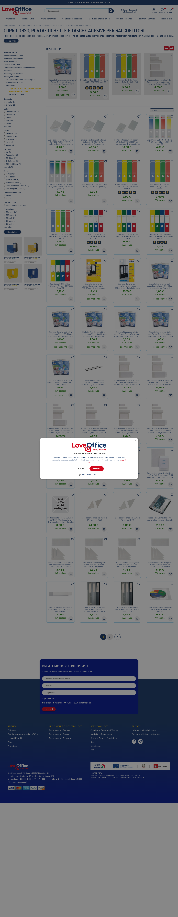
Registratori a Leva (16, 94)
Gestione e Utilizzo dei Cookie (146, 848)
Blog (10, 856)
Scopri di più (166, 19)
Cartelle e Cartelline (12, 65)
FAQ (92, 864)
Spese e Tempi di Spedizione (103, 852)
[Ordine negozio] (162, 238)
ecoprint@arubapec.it (19, 896)
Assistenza (95, 860)
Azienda (58, 816)
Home (6, 25)
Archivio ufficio (29, 19)
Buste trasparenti (10, 62)
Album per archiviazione (13, 59)
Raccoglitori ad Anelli (14, 82)
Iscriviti (49, 823)
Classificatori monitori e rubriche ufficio (19, 68)
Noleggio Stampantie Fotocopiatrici (129, 11)
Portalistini (8, 71)
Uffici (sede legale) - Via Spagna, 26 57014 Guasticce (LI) (28, 887)
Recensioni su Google (59, 848)
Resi (92, 856)
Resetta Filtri (12, 198)
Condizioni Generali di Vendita (104, 844)
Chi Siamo (12, 844)
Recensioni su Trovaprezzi (61, 852)
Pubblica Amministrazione (79, 816)
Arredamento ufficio (125, 19)
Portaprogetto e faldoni (13, 73)
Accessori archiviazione (13, 56)
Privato (47, 816)
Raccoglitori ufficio (28, 25)
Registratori (40, 25)
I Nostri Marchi (15, 852)
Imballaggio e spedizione (72, 19)
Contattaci (12, 860)
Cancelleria (11, 19)
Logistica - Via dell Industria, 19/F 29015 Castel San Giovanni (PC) (31, 890)
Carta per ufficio (48, 19)
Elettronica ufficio (147, 19)
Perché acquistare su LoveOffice (23, 848)
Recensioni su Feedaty (59, 844)
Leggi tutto (11, 41)
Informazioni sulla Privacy (144, 844)
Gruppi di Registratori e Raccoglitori (20, 79)
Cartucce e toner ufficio (99, 19)
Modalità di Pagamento (101, 848)
